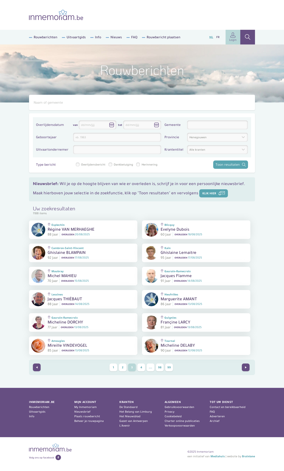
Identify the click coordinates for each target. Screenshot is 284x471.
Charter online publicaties (182, 420)
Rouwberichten (45, 37)
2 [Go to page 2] (122, 367)
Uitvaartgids (76, 37)
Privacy (170, 411)
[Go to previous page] (37, 367)
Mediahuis (217, 456)
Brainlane (248, 456)
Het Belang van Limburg (135, 411)
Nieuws (116, 37)
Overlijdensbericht (93, 164)
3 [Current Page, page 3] (132, 367)
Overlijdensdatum (50, 125)
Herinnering (149, 164)
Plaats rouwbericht (87, 416)
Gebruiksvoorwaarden (179, 407)
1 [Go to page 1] (113, 367)
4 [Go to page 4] (141, 367)
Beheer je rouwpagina (89, 420)
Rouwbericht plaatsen (163, 37)
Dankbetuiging (123, 164)
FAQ (134, 37)
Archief (215, 420)
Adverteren (217, 416)
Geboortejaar (46, 137)
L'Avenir (124, 425)
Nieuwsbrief (82, 411)
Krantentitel (173, 149)
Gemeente (172, 125)
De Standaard (128, 407)
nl (211, 37)
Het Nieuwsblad (129, 416)
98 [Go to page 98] (160, 367)
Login (233, 37)
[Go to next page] (246, 367)
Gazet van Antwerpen (133, 420)
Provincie (171, 137)
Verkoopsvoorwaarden (180, 425)
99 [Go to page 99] (169, 367)
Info (98, 37)
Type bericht (46, 164)
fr (217, 37)
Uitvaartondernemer (52, 149)
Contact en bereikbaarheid (228, 407)
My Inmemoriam (85, 407)
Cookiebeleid (173, 416)
